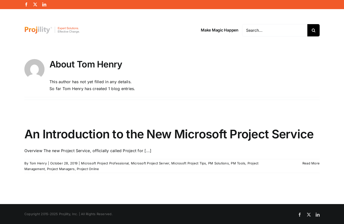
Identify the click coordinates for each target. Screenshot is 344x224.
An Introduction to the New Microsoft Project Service (169, 134)
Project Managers (61, 169)
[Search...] (274, 30)
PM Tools (238, 163)
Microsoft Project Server (150, 163)
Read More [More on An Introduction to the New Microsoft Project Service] (311, 163)
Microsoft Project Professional (105, 163)
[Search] (313, 30)
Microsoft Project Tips (188, 163)
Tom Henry (38, 163)
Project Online (88, 169)
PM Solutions (218, 163)
